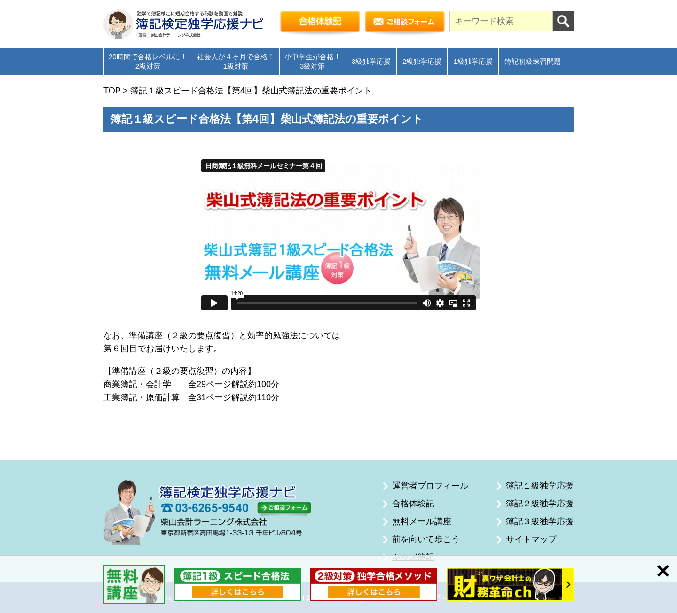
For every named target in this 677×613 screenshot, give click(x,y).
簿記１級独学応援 (540, 485)
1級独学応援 (472, 61)
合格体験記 (413, 503)
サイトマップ (531, 539)
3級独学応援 (371, 61)
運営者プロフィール (430, 485)
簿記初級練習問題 (532, 61)
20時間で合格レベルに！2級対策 (148, 61)
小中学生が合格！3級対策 (312, 61)
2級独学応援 (421, 61)
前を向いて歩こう (426, 539)
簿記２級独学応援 (540, 503)
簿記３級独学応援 (540, 521)
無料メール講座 (421, 521)
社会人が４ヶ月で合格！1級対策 (236, 61)
